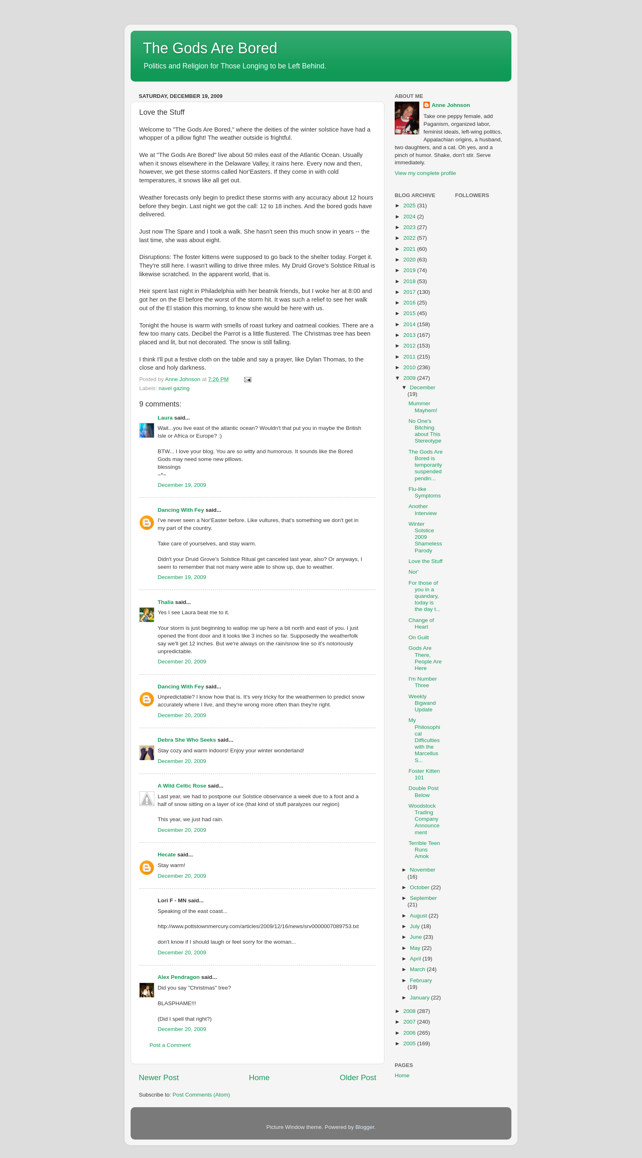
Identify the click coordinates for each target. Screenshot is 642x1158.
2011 (410, 357)
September (423, 898)
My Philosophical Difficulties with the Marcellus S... (424, 740)
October (420, 887)
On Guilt (419, 637)
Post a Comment (170, 1045)
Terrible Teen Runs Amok (424, 849)
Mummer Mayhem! (423, 406)
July (415, 926)
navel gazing (174, 388)
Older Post (358, 1077)
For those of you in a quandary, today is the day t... (425, 596)
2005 (410, 1043)
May (416, 948)
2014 (410, 324)
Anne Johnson (451, 105)
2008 (410, 1011)
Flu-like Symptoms (425, 492)
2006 (410, 1033)
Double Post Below (424, 791)
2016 (410, 303)
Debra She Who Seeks (187, 740)
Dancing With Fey (181, 510)
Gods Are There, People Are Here (425, 658)
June (416, 937)
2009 (410, 378)
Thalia (166, 602)
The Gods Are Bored (210, 48)
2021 (410, 249)
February (421, 980)
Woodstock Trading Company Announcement (424, 819)
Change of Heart (421, 623)
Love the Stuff (426, 561)
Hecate (167, 854)
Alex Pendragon (179, 977)
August (419, 916)
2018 (410, 281)
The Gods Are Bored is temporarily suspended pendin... (426, 465)
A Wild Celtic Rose (182, 786)
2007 (410, 1022)
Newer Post (159, 1077)
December (422, 387)
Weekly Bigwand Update (422, 703)
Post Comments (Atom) (201, 1095)
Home (259, 1077)
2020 (410, 260)
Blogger (364, 1127)
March (418, 969)
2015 (410, 313)
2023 (410, 227)
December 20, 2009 (182, 661)
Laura (165, 418)
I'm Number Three (423, 682)
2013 (410, 335)
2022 (410, 238)
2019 (410, 270)
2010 (410, 367)
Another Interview (423, 509)
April (416, 959)
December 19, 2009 (182, 485)
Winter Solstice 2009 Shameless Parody (425, 537)
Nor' (413, 572)
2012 (410, 346)
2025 (410, 205)
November (422, 870)
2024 (410, 216)
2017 (410, 292)
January (420, 998)
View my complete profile (425, 173)
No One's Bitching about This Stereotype (425, 431)
